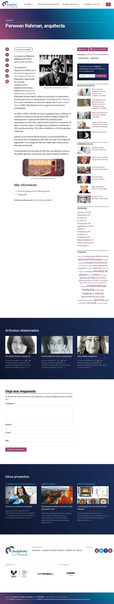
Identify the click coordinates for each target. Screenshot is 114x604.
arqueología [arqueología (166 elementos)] (90, 256)
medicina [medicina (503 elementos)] (88, 290)
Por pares (81, 234)
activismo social (83, 58)
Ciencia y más (82, 212)
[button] (7, 49)
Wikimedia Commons (61, 88)
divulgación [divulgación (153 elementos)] (81, 268)
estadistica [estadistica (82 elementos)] (81, 271)
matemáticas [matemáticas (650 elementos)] (96, 286)
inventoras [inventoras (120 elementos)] (102, 283)
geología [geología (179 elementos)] (91, 278)
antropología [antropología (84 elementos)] (81, 256)
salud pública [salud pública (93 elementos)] (82, 303)
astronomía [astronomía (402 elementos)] (85, 259)
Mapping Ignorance (86, 484)
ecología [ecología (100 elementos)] (89, 268)
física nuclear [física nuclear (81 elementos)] (103, 275)
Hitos (79, 229)
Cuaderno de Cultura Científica (20, 484)
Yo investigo (82, 245)
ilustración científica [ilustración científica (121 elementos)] (91, 280)
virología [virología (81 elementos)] (99, 303)
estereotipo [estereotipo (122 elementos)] (89, 272)
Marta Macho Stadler (43, 200)
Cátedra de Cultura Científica (53, 550)
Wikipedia (22, 194)
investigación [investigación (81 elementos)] (83, 286)
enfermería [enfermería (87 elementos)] (105, 268)
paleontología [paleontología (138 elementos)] (99, 297)
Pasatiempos (82, 232)
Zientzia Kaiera (48, 484)
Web (6, 440)
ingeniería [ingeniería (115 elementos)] (83, 283)
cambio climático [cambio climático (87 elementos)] (83, 266)
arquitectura (94, 58)
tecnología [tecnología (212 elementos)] (91, 303)
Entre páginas (82, 223)
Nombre (8, 424)
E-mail (8, 432)
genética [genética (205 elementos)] (83, 278)
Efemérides (9, 20)
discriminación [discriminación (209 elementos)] (100, 265)
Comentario (10, 403)
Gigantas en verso (84, 226)
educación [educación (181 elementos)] (97, 268)
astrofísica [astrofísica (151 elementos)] (104, 256)
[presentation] (93, 92)
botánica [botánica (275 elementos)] (102, 262)
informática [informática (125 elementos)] (103, 280)
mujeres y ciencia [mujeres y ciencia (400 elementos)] (93, 293)
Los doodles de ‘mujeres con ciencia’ (43, 178)
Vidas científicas (83, 243)
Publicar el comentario (16, 449)
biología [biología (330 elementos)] (97, 259)
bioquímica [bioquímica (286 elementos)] (91, 262)
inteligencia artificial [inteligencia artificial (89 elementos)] (92, 283)
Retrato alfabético (84, 240)
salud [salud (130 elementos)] (107, 300)
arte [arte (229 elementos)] (98, 256)
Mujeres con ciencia (74, 550)
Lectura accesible (23, 49)
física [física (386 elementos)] (96, 274)
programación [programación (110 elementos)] (81, 300)
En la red (80, 221)
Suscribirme (101, 76)
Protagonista (82, 237)
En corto (80, 218)
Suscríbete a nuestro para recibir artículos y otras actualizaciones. (92, 69)
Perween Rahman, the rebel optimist (34, 191)
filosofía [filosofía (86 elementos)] (90, 275)
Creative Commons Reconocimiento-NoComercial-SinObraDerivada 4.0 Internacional (63, 599)
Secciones (36, 550)
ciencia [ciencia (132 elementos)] (91, 266)
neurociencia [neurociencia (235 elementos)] (87, 296)
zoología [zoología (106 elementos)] (104, 303)
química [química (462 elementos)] (99, 300)
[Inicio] (10, 4)
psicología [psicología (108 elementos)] (90, 300)
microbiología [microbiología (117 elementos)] (99, 290)
